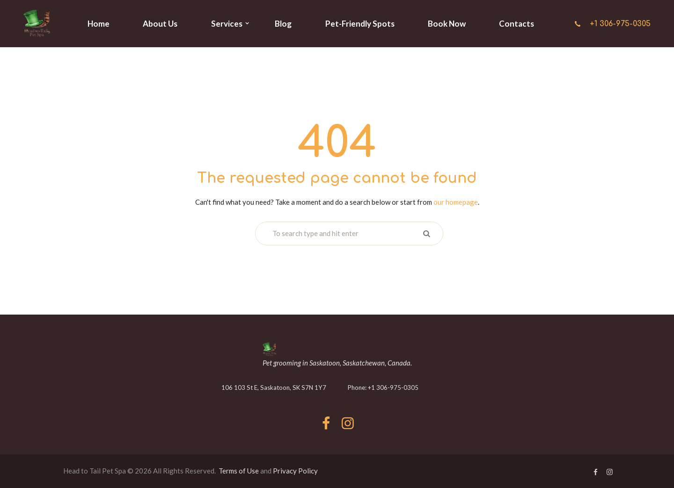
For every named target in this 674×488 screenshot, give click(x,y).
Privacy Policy (295, 470)
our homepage (455, 202)
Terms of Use (239, 470)
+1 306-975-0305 (620, 24)
